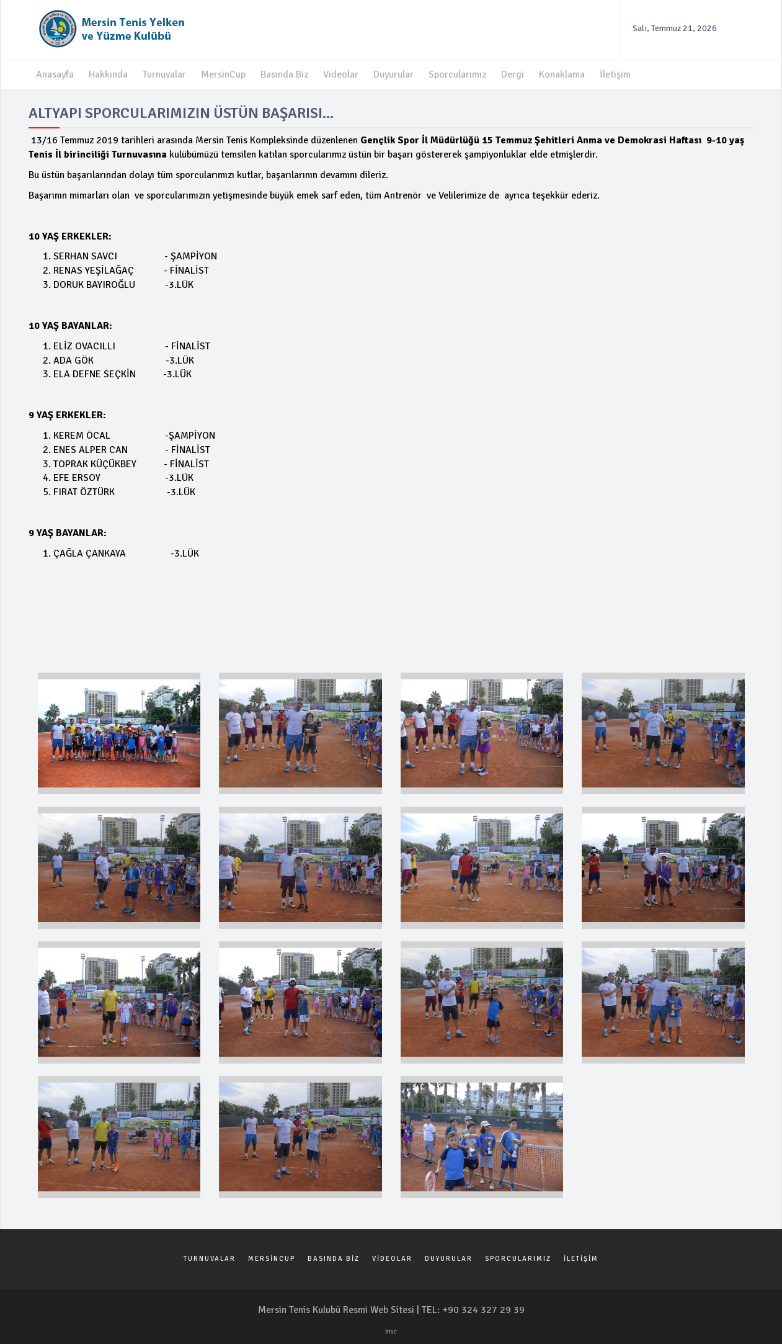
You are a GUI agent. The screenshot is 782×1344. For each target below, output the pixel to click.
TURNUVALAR (210, 1259)
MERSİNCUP (271, 1259)
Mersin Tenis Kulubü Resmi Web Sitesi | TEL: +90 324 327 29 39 (391, 1310)
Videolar (340, 74)
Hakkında (108, 74)
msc (391, 1331)
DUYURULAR (449, 1259)
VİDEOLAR (392, 1259)
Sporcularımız (457, 74)
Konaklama (562, 74)
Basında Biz (284, 74)
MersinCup (223, 74)
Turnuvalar (164, 74)
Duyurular (393, 74)
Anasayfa (55, 74)
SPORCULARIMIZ (518, 1259)
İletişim (615, 74)
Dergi (512, 74)
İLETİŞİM (581, 1259)
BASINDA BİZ (334, 1259)
